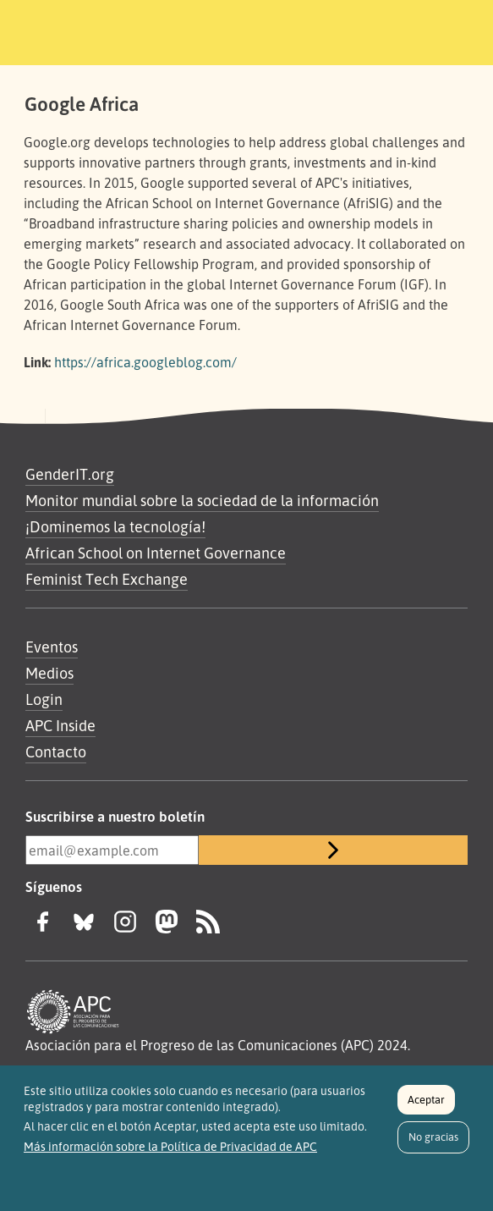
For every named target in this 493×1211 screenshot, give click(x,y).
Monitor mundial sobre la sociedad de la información (202, 500)
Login (44, 699)
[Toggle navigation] (439, 29)
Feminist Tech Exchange (106, 579)
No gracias (433, 1143)
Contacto (55, 751)
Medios (49, 672)
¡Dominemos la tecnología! (115, 526)
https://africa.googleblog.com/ (145, 362)
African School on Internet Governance (155, 552)
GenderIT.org (69, 474)
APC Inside (60, 725)
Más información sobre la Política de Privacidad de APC (170, 1153)
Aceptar (426, 1105)
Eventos (51, 646)
